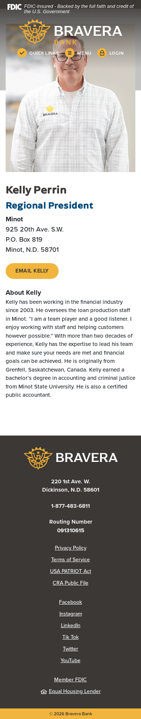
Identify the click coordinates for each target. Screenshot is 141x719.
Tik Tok (70, 637)
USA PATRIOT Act (70, 571)
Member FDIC (70, 680)
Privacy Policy (70, 548)
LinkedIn (70, 625)
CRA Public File (70, 583)
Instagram (70, 614)
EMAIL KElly (32, 271)
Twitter (70, 649)
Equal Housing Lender (71, 691)
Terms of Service (70, 560)
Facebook (70, 602)
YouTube (70, 660)
